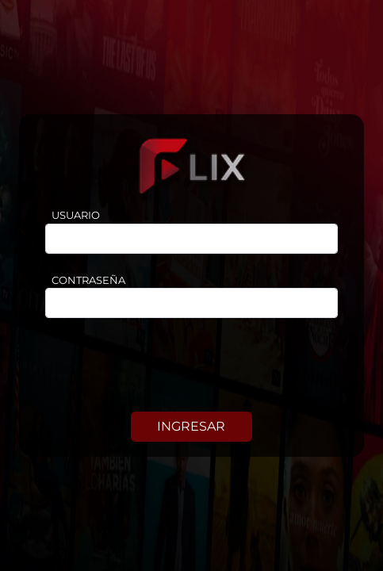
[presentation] (191, 368)
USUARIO (76, 215)
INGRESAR (191, 426)
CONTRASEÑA (88, 280)
